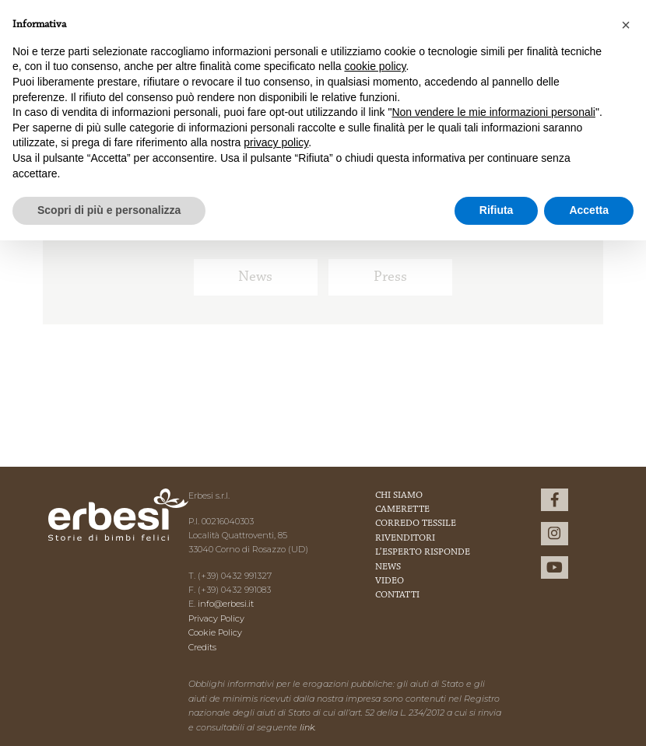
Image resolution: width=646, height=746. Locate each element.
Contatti (397, 595)
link (307, 727)
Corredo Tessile (415, 523)
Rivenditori (405, 538)
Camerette (402, 509)
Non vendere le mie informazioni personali (493, 112)
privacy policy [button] (276, 142)
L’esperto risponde (422, 552)
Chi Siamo (399, 495)
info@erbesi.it (226, 603)
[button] (625, 24)
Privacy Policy (216, 618)
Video (389, 581)
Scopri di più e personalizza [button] (109, 210)
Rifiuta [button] (496, 210)
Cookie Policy (215, 632)
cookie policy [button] (375, 66)
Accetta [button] (589, 210)
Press (390, 277)
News (255, 277)
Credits (202, 647)
